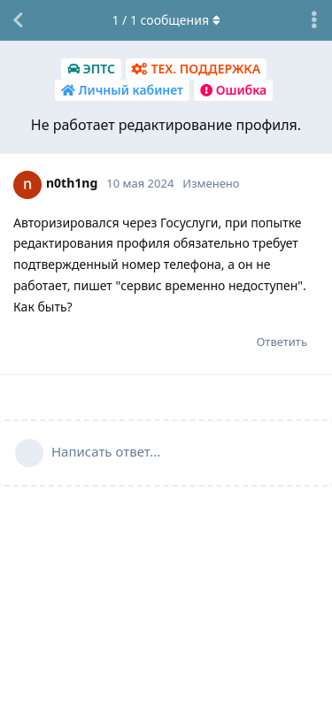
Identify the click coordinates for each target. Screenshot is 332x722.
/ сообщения (166, 20)
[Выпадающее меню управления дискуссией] (314, 20)
